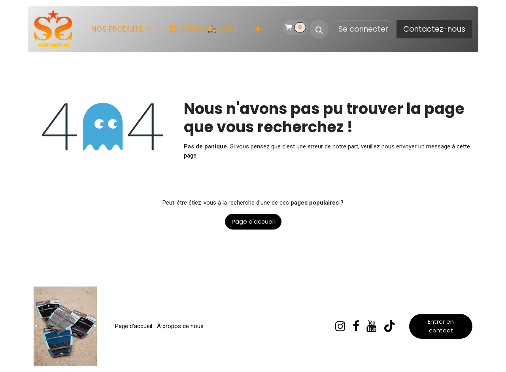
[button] (319, 29)
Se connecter (363, 29)
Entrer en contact (441, 326)
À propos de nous (180, 326)
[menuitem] (121, 29)
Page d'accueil (253, 221)
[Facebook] (356, 326)
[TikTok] (389, 326)
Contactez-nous (434, 29)
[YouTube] (371, 326)
